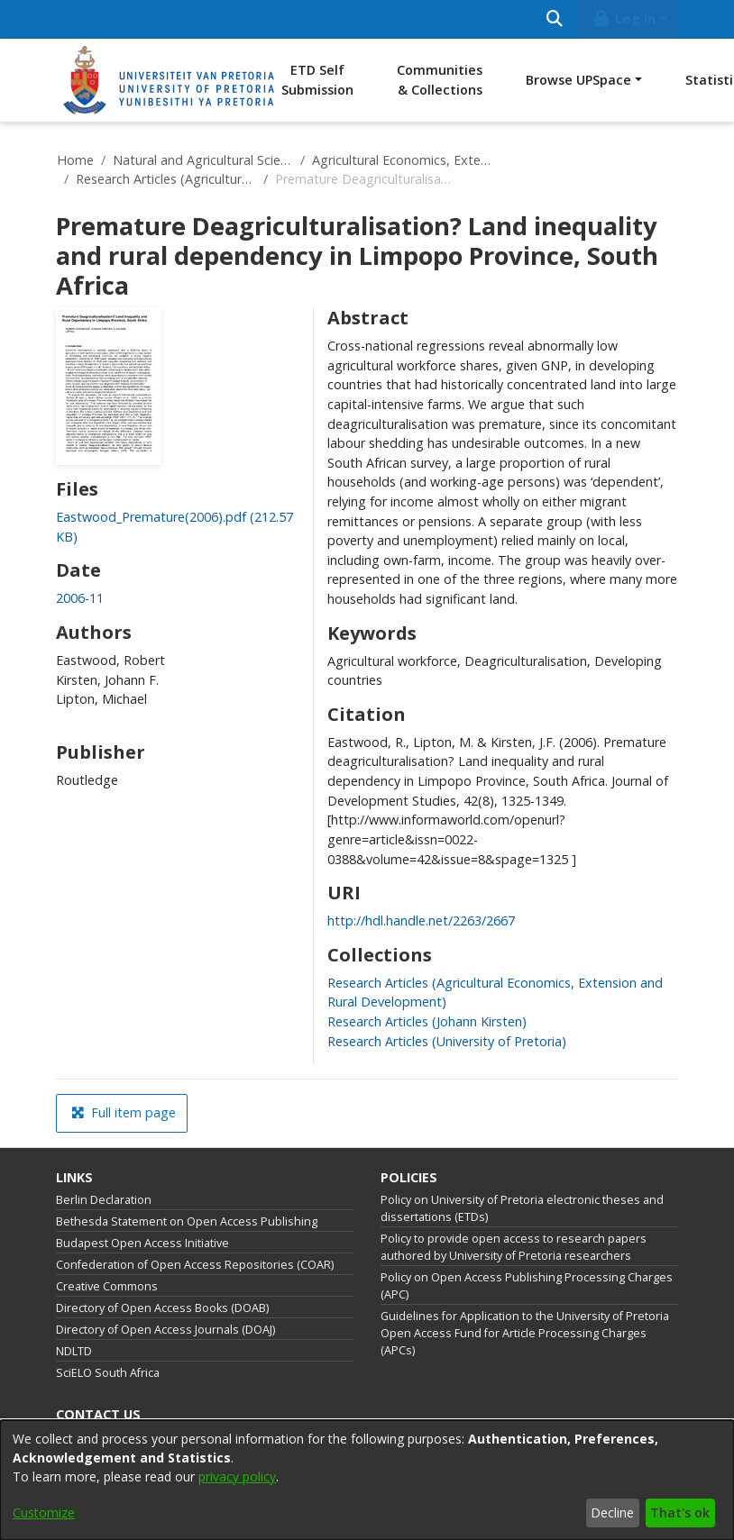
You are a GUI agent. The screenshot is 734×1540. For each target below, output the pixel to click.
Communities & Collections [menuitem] (439, 79)
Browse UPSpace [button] (578, 79)
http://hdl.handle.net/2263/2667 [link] (421, 920)
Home (75, 160)
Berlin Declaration (103, 1199)
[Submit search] (554, 19)
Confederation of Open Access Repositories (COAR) (195, 1264)
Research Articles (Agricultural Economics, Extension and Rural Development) (166, 178)
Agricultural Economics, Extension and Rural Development (402, 160)
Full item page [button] (123, 1112)
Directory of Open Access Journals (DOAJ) (165, 1329)
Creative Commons (107, 1286)
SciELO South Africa (108, 1373)
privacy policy (237, 1476)
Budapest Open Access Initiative (142, 1243)
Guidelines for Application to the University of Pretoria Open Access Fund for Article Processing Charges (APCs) (525, 1333)
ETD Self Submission (317, 79)
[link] (427, 1021)
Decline (612, 1512)
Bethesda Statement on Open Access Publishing (186, 1221)
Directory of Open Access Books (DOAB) (162, 1308)
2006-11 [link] (80, 597)
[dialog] (367, 1480)
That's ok (680, 1512)
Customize (44, 1512)
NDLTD (74, 1351)
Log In (624, 18)
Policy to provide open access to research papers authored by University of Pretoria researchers (514, 1247)
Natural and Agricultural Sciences (203, 160)
